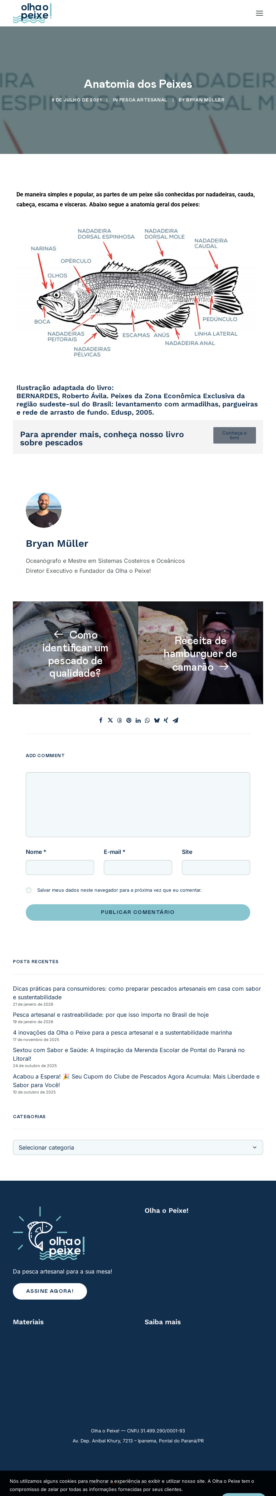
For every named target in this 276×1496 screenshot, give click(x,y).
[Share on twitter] (110, 720)
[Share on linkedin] (138, 720)
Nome (36, 851)
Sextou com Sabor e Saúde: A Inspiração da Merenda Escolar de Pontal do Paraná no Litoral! (129, 1054)
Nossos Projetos (167, 1271)
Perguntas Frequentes (175, 1356)
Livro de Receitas (36, 1343)
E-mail (115, 851)
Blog (151, 1284)
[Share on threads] (119, 720)
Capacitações (163, 1258)
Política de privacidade (175, 1369)
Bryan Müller (205, 100)
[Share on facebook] (101, 720)
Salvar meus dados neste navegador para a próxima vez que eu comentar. (119, 890)
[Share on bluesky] (156, 720)
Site (187, 851)
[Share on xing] (166, 720)
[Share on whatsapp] (147, 720)
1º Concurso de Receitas (46, 1356)
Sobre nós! (159, 1232)
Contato (155, 1297)
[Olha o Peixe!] (32, 13)
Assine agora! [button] (50, 1291)
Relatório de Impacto (172, 1343)
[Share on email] (175, 720)
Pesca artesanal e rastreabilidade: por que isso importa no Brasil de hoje (111, 1014)
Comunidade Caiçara (173, 1245)
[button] (117, 1408)
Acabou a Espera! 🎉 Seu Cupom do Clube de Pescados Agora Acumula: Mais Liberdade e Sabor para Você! (136, 1081)
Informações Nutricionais (47, 1369)
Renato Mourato (171, 1483)
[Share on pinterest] (129, 720)
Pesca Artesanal (143, 100)
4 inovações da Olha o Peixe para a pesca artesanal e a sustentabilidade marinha (122, 1032)
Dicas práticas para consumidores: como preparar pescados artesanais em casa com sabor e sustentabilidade (137, 993)
